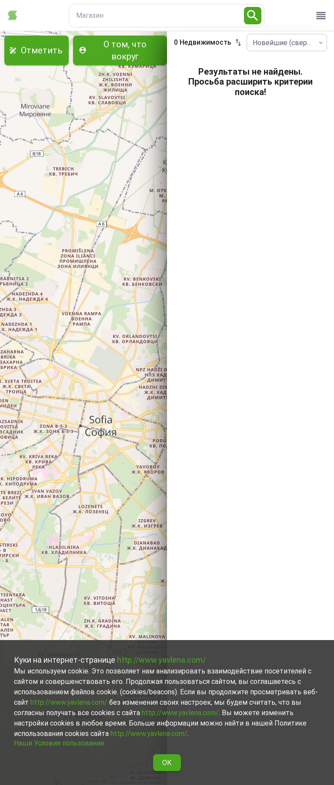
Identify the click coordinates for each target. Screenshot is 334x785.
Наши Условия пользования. (59, 743)
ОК (167, 762)
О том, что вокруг (120, 50)
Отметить (36, 50)
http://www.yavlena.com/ (161, 659)
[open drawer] (321, 16)
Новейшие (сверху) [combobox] (284, 43)
